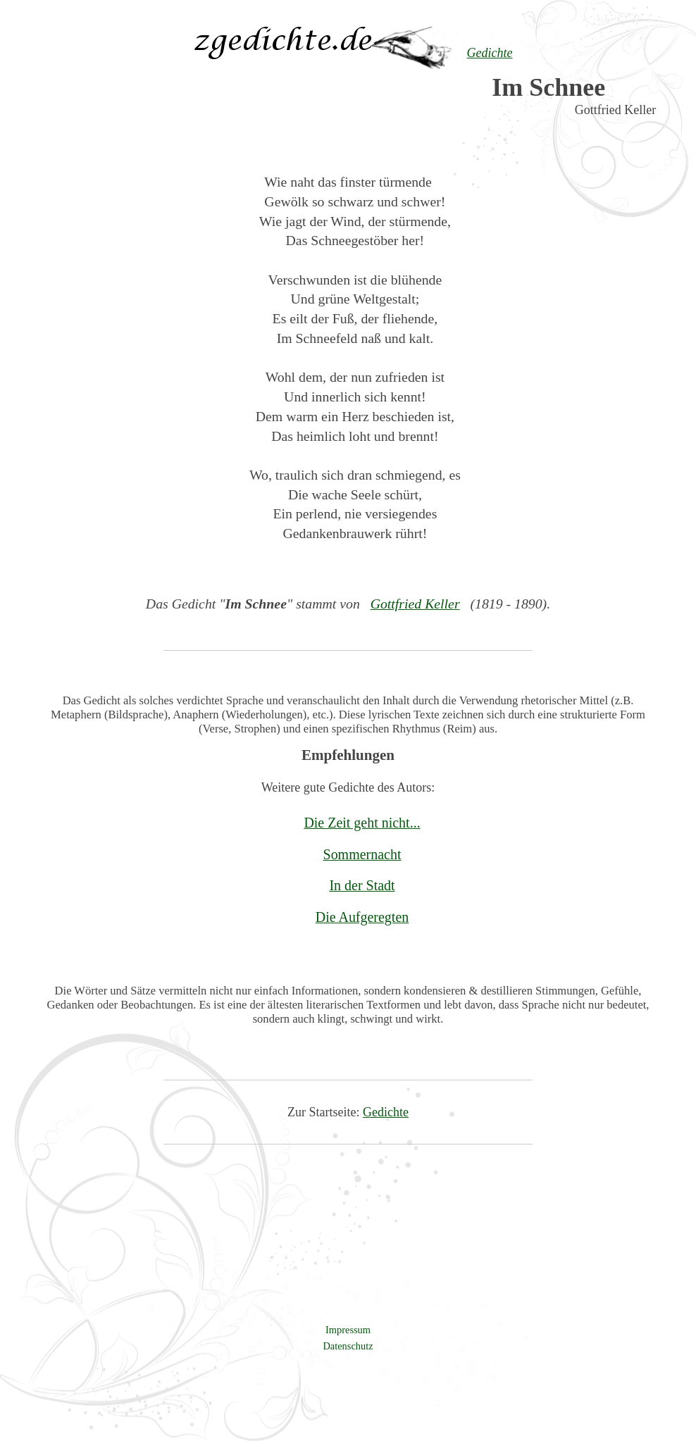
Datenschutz (348, 1346)
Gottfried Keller (415, 603)
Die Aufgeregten (362, 917)
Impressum (348, 1329)
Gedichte (386, 1112)
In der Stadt (361, 885)
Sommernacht (362, 854)
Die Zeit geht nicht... (362, 822)
